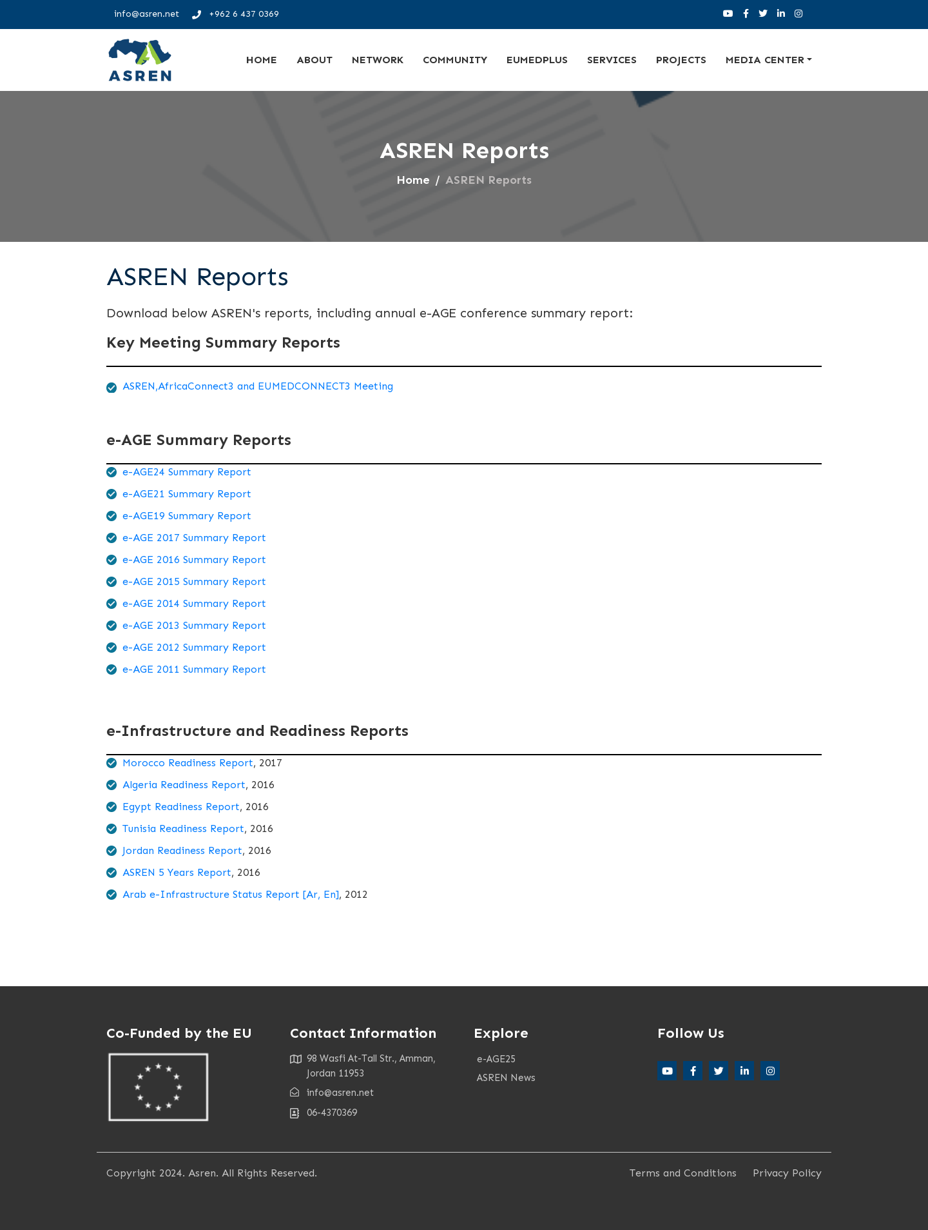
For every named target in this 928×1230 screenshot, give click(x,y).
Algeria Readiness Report (184, 785)
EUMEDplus (537, 60)
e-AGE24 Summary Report (186, 472)
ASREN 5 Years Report (176, 872)
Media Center (765, 60)
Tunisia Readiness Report (183, 828)
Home (261, 60)
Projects (681, 60)
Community (455, 60)
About (314, 60)
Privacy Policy (787, 1173)
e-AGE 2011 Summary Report (194, 669)
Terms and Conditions (683, 1173)
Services (612, 60)
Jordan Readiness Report (182, 850)
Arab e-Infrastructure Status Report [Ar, (221, 894)
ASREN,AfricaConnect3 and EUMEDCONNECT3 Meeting (257, 386)
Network (377, 60)
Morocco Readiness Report (187, 763)
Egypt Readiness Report (181, 806)
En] (329, 894)
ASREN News (506, 1078)
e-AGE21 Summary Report (186, 494)
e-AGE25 (496, 1059)
